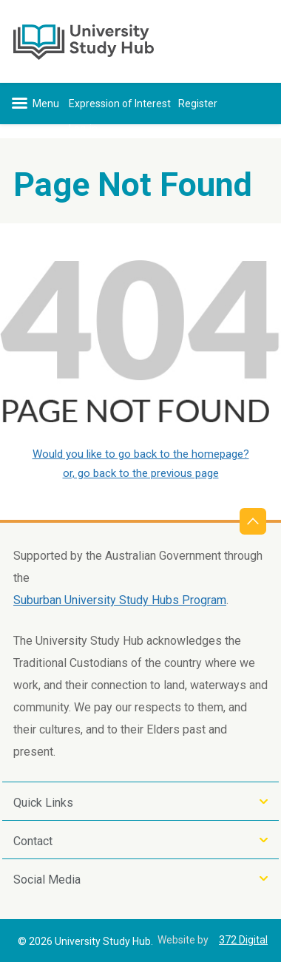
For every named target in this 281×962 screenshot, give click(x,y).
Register (197, 103)
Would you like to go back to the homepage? (141, 454)
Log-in (83, 129)
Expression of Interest (120, 103)
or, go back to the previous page (141, 473)
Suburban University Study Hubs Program (119, 600)
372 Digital (243, 940)
